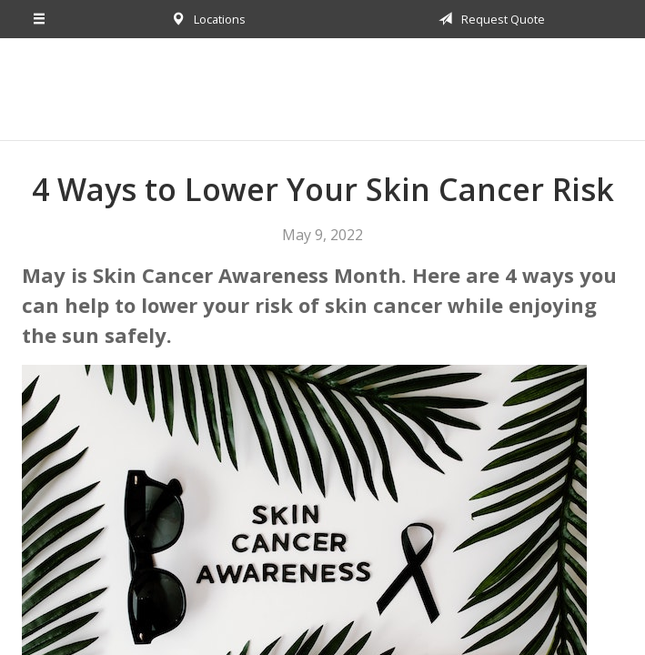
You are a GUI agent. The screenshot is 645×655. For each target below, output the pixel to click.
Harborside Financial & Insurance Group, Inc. (323, 89)
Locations (205, 19)
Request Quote (488, 19)
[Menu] (39, 19)
